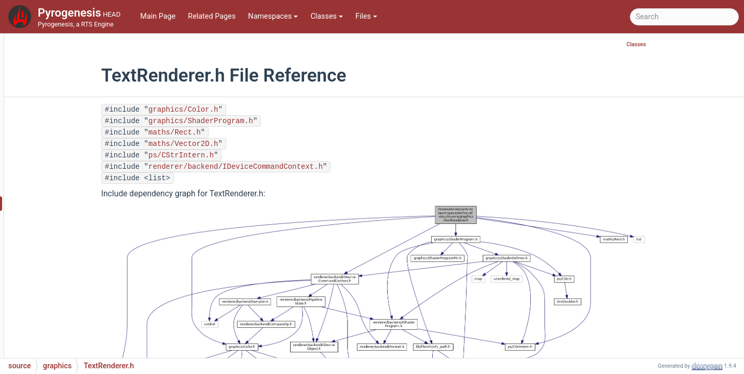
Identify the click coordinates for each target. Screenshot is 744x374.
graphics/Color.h (246, 109)
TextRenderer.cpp (80, 187)
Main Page (157, 16)
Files (366, 16)
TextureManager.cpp (86, 265)
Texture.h (67, 219)
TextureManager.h (82, 281)
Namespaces (273, 16)
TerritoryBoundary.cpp (88, 125)
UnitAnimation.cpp (83, 328)
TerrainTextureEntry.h (87, 78)
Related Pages (212, 16)
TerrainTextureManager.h (93, 109)
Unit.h (61, 312)
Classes (326, 16)
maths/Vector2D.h (246, 144)
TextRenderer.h (77, 203)
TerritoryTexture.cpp (85, 156)
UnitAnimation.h (78, 343)
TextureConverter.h (83, 250)
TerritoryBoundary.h (84, 141)
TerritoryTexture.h (81, 172)
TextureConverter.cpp (87, 234)
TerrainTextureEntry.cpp (91, 63)
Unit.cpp (65, 296)
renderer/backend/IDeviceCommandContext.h (299, 167)
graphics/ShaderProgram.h (264, 121)
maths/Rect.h (238, 132)
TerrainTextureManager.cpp (97, 94)
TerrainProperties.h (83, 47)
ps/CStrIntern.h (244, 155)
